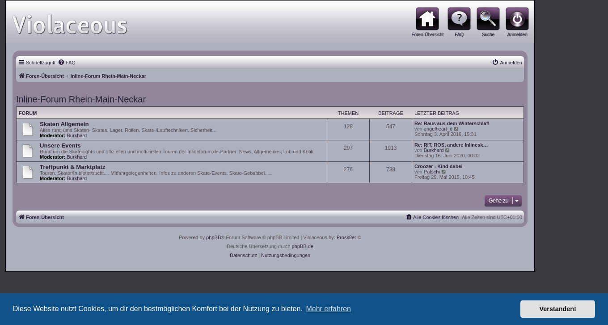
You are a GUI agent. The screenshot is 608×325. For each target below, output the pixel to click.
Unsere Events (60, 145)
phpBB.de (302, 246)
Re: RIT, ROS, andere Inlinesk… (451, 145)
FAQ (459, 34)
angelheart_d (438, 128)
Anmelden (517, 34)
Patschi (432, 171)
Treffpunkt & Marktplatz (73, 167)
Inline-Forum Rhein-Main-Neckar (81, 99)
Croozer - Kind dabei (438, 166)
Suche (488, 34)
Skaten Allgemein (64, 124)
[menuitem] (67, 62)
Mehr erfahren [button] (328, 308)
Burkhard (77, 135)
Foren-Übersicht (427, 34)
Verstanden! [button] (558, 308)
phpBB (213, 237)
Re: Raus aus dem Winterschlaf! (452, 123)
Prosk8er (346, 237)
